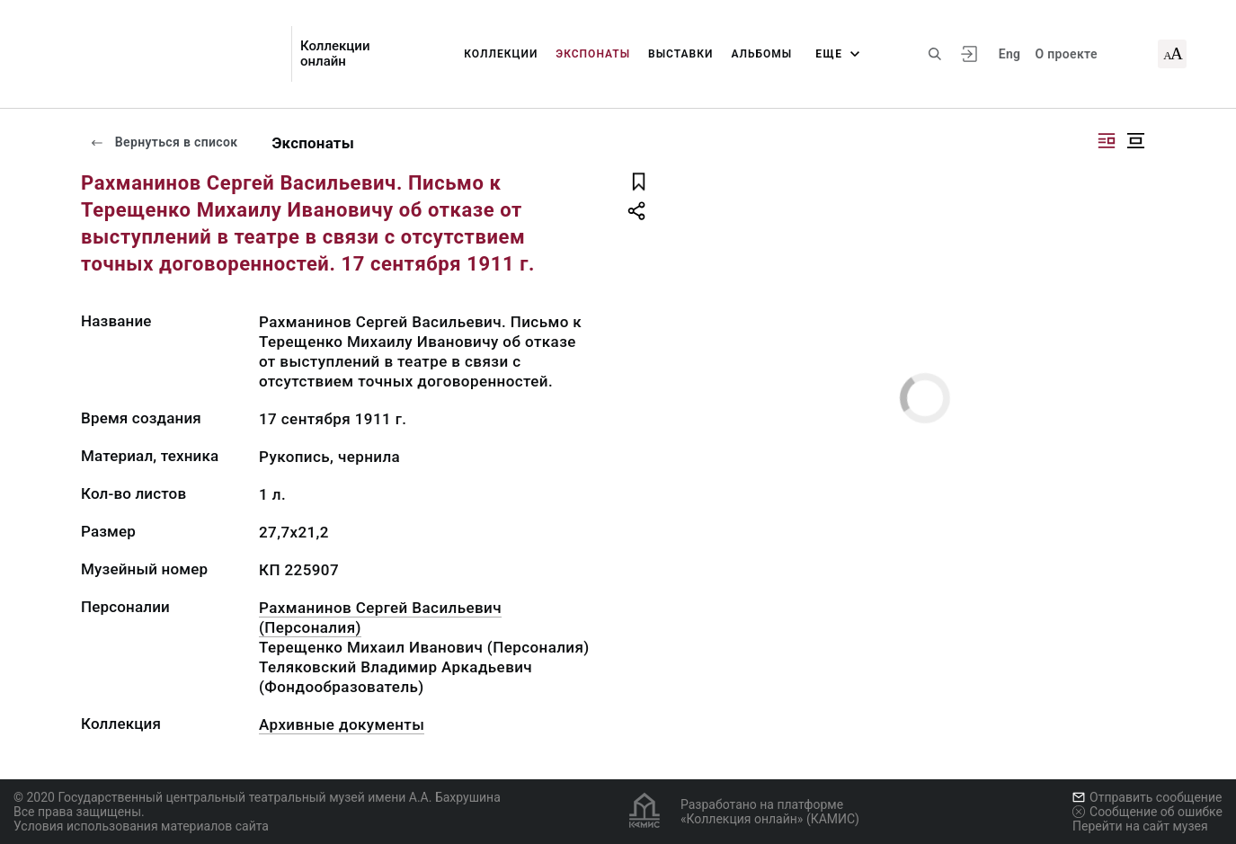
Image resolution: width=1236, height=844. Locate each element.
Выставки (680, 54)
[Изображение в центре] (1135, 140)
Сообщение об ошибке (1147, 811)
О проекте (1066, 54)
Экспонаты (593, 54)
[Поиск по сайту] (935, 54)
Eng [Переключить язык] (1010, 54)
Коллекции (501, 54)
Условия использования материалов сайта (141, 826)
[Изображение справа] (1106, 140)
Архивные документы (341, 724)
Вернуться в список (163, 142)
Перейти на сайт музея (1140, 826)
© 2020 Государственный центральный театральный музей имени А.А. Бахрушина (257, 797)
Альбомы (761, 54)
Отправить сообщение (1147, 797)
